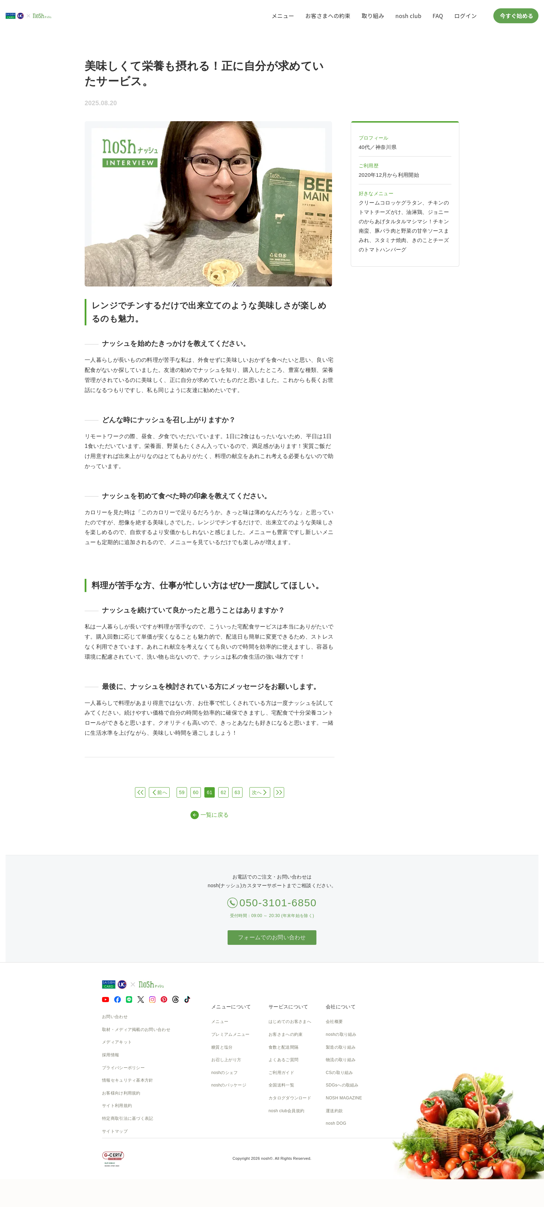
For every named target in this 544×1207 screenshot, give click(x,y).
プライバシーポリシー (123, 1067)
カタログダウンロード (290, 1098)
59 (182, 792)
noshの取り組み (341, 1034)
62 (223, 792)
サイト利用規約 (117, 1105)
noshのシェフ (224, 1072)
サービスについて (288, 1006)
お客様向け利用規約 (121, 1093)
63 (237, 792)
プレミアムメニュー (230, 1034)
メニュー (283, 15)
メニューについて (231, 1006)
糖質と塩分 (222, 1047)
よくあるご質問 (283, 1059)
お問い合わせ (115, 1016)
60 (195, 792)
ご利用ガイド (281, 1072)
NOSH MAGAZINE (344, 1098)
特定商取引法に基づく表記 (127, 1118)
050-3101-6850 (278, 902)
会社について (341, 1006)
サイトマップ (115, 1131)
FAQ (438, 15)
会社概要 (334, 1021)
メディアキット (117, 1042)
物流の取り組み (341, 1059)
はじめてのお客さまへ (290, 1021)
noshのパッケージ (228, 1085)
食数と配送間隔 (283, 1047)
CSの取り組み (339, 1072)
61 (209, 792)
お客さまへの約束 (327, 15)
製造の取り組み (341, 1047)
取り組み (373, 15)
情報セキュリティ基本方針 (127, 1080)
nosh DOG (336, 1123)
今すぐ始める (516, 15)
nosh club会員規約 (286, 1110)
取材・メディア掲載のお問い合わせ (136, 1029)
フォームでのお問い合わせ (272, 937)
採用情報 (110, 1054)
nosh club (409, 15)
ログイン (465, 15)
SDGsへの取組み (342, 1085)
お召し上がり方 (226, 1059)
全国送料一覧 (281, 1085)
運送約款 (334, 1110)
